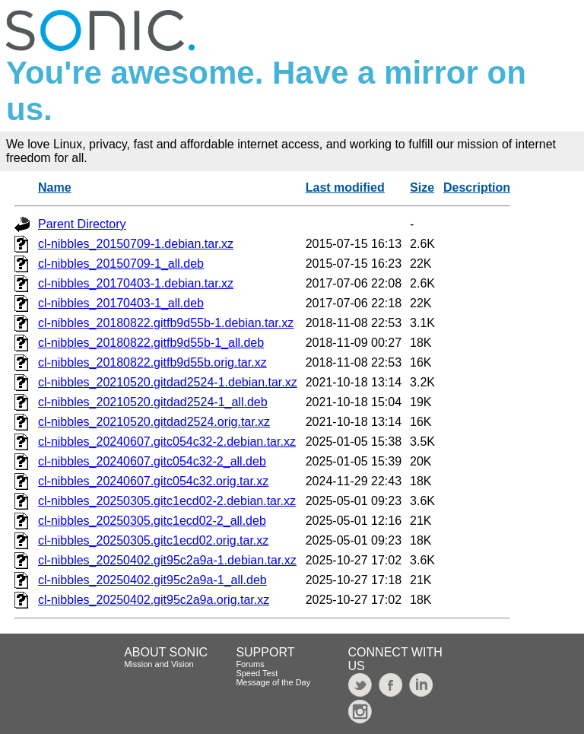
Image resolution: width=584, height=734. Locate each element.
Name (54, 187)
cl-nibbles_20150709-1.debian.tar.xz (135, 243)
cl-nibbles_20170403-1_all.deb (121, 303)
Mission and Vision (159, 664)
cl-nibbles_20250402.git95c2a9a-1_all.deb (152, 580)
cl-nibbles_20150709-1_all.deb (121, 263)
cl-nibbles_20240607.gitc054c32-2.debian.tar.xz (167, 441)
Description (476, 187)
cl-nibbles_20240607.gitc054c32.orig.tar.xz (153, 481)
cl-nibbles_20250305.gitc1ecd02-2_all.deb (152, 520)
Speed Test (257, 673)
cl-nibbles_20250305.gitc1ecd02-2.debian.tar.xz (167, 500)
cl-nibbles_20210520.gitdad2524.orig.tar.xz (154, 421)
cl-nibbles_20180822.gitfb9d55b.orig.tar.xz (152, 362)
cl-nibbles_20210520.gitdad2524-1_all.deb (153, 402)
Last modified (345, 187)
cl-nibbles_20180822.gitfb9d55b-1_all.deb (151, 342)
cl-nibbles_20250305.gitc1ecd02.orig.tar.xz (153, 540)
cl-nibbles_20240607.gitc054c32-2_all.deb (152, 461)
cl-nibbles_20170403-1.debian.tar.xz (135, 283)
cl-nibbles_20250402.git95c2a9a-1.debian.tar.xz (167, 560)
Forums (250, 664)
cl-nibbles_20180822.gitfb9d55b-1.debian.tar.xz (166, 322)
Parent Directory (82, 224)
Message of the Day (273, 682)
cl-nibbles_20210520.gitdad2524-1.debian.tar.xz (167, 382)
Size (422, 187)
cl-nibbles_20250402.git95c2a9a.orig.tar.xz (153, 599)
